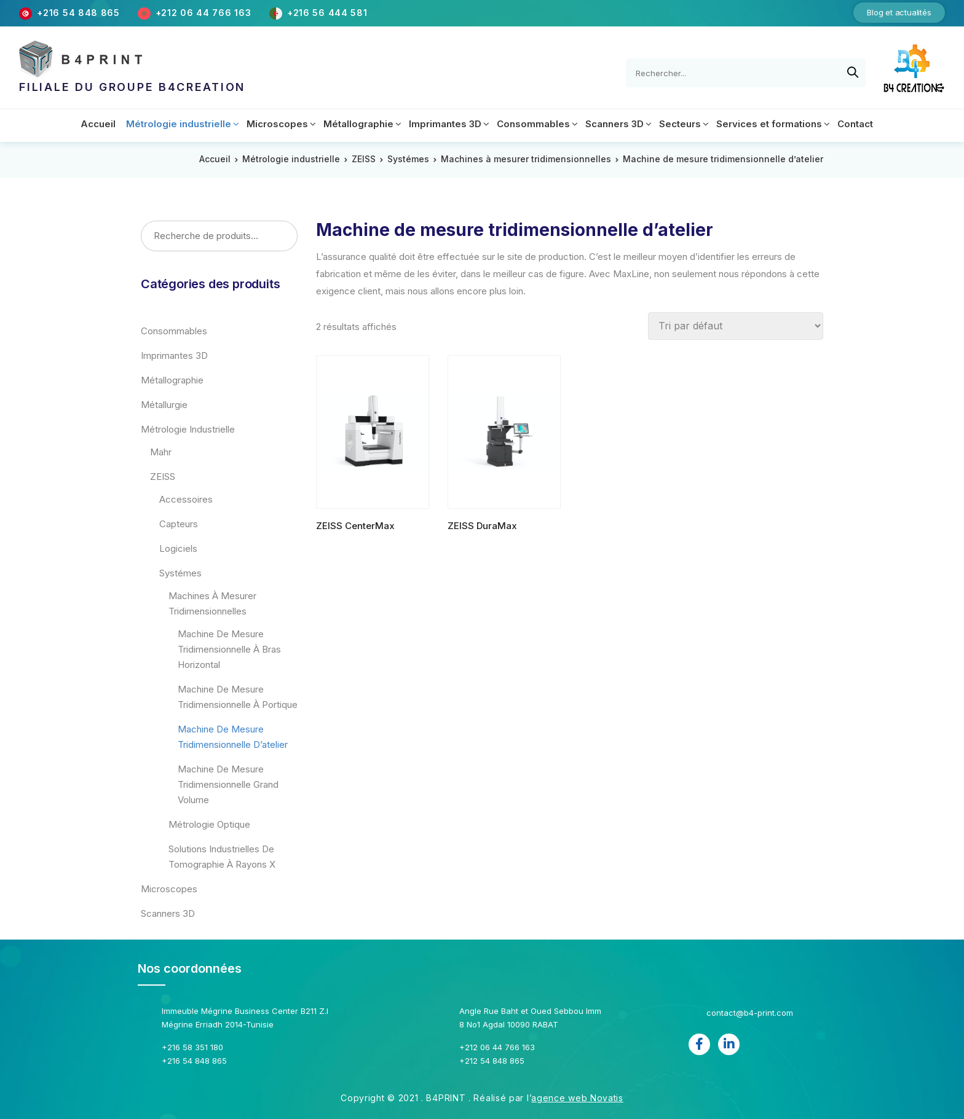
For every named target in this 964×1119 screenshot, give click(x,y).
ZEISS (364, 159)
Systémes (408, 159)
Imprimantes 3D (174, 355)
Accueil (215, 159)
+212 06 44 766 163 (205, 12)
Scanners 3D (168, 913)
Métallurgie (164, 404)
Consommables (174, 331)
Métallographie (172, 380)
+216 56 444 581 (327, 12)
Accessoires (186, 499)
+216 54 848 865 (78, 12)
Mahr (161, 452)
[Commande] (735, 326)
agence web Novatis (577, 1098)
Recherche (284, 237)
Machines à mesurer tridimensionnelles (526, 159)
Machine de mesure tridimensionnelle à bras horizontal (229, 649)
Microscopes (169, 889)
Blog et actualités (899, 12)
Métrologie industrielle (291, 159)
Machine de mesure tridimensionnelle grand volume (228, 784)
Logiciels (178, 548)
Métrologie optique (209, 824)
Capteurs (178, 524)
